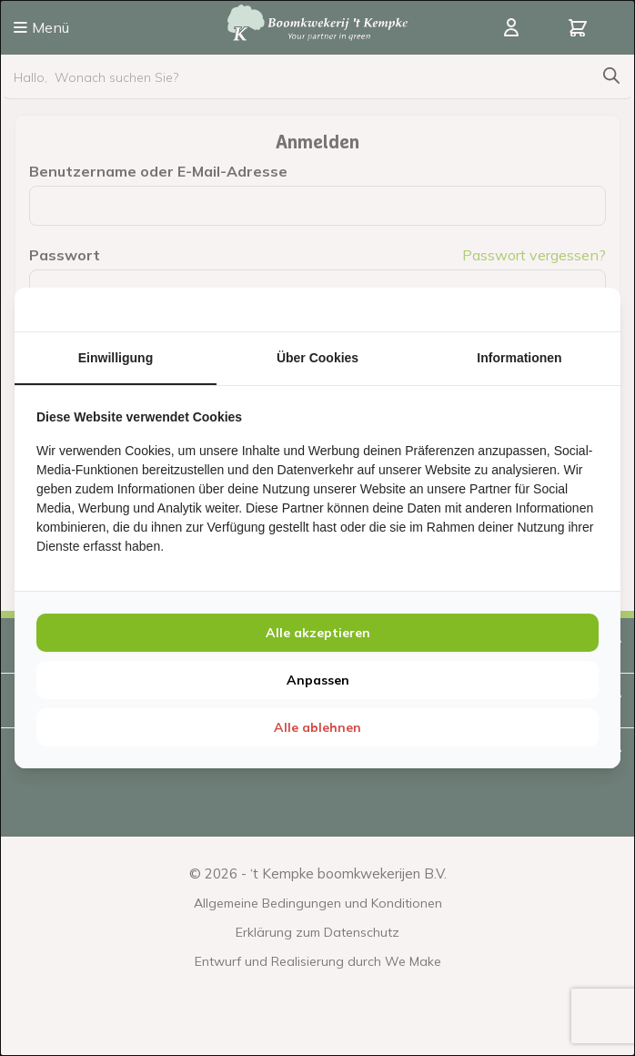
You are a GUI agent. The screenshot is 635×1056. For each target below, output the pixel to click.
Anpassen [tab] (318, 680)
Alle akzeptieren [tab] (318, 632)
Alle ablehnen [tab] (317, 727)
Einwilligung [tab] (115, 357)
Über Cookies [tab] (317, 357)
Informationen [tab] (519, 357)
